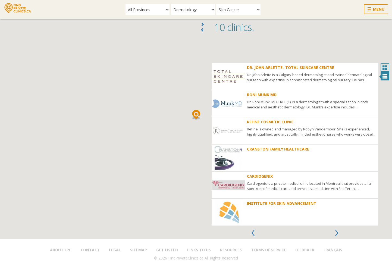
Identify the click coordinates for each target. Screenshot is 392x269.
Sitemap (138, 249)
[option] (294, 144)
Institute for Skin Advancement (281, 203)
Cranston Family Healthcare (278, 149)
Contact (90, 249)
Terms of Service (268, 249)
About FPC (60, 249)
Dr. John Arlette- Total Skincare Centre (290, 67)
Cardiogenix (260, 176)
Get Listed (167, 249)
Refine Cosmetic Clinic (270, 121)
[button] (196, 115)
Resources (231, 249)
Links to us (199, 249)
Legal (115, 249)
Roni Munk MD (262, 94)
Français (333, 249)
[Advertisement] (300, 49)
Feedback (304, 249)
